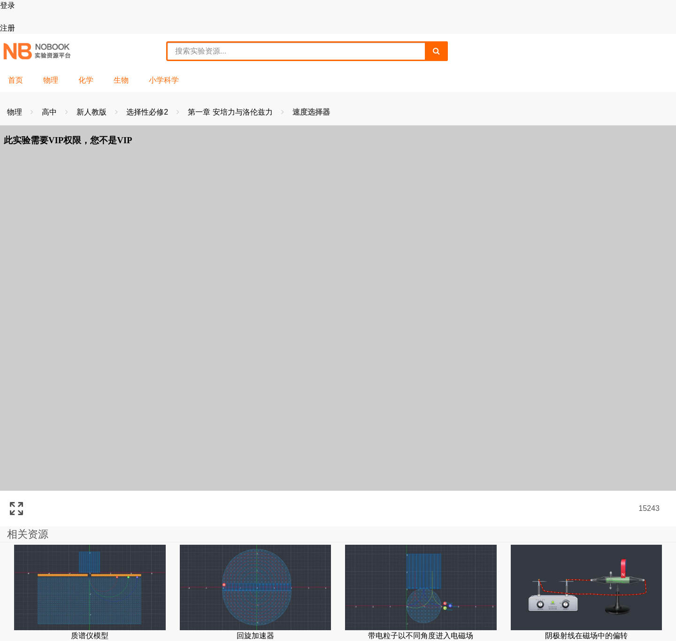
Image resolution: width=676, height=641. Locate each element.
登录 (7, 5)
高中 (50, 112)
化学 (85, 80)
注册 (7, 28)
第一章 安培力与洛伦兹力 (231, 112)
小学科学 (164, 80)
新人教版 (92, 112)
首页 (15, 80)
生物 (121, 80)
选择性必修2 (148, 112)
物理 (50, 80)
